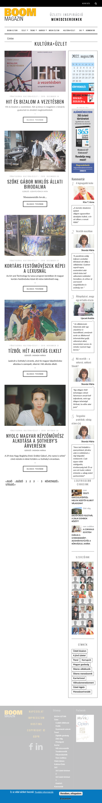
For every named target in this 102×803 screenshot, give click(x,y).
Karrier (42, 30)
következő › (52, 481)
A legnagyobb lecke (84, 183)
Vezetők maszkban (84, 231)
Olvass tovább (35, 120)
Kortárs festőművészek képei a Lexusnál (35, 268)
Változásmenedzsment (83, 683)
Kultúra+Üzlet (69, 30)
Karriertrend (79, 678)
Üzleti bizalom (79, 651)
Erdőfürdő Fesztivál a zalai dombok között (82, 518)
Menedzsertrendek (81, 692)
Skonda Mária (87, 250)
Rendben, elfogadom (70, 794)
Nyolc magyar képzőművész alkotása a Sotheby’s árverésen (35, 440)
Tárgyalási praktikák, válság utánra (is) (81, 419)
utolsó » (10, 484)
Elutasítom (65, 799)
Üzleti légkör (79, 687)
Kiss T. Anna (88, 202)
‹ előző (19, 481)
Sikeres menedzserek (82, 674)
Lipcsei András (87, 318)
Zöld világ (87, 508)
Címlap (10, 38)
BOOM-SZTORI (12, 30)
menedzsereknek (66, 19)
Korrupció (86, 660)
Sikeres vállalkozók (81, 669)
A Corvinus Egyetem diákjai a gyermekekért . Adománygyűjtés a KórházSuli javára (83, 536)
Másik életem (54, 30)
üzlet (85, 490)
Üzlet (24, 30)
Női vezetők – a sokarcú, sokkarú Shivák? (81, 362)
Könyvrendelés (79, 86)
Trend (32, 30)
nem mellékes (88, 527)
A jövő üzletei (79, 656)
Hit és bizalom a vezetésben (35, 101)
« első (9, 481)
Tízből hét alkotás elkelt (35, 350)
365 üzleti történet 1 (81, 95)
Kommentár (90, 30)
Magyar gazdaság (81, 665)
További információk (44, 792)
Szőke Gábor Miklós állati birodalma (35, 184)
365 (80, 30)
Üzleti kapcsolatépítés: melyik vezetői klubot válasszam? (83, 498)
